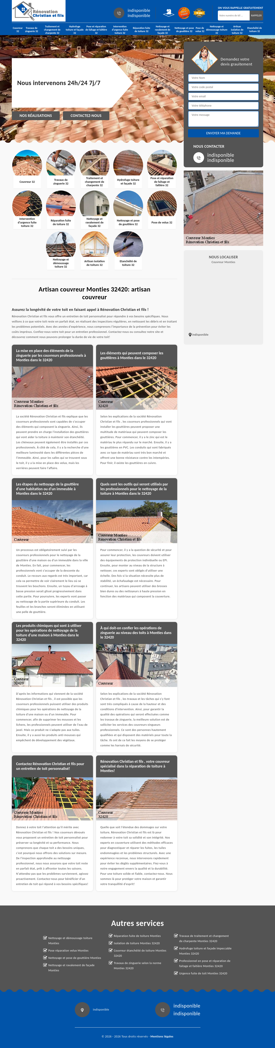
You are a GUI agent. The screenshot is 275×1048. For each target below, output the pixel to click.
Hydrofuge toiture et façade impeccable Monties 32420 (205, 951)
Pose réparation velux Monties (68, 950)
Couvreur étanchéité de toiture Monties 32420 (140, 953)
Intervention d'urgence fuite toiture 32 (120, 29)
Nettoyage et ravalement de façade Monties (71, 967)
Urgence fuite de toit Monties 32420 (203, 973)
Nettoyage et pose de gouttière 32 (184, 29)
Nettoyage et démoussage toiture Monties (70, 940)
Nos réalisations (36, 115)
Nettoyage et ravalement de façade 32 (162, 29)
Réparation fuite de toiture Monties (137, 936)
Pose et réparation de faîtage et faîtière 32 (96, 29)
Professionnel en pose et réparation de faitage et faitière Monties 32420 (204, 963)
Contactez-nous (86, 115)
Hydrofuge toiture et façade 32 (75, 29)
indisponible (139, 10)
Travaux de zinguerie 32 (31, 29)
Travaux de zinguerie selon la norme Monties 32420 (137, 965)
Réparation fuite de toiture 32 (141, 29)
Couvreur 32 (18, 29)
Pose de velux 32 (200, 29)
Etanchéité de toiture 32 (254, 29)
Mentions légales (161, 1036)
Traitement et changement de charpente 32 (52, 29)
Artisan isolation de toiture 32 (237, 29)
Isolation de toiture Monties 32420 (137, 943)
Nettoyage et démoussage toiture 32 (216, 29)
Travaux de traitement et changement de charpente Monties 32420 (204, 938)
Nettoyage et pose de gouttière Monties (74, 958)
